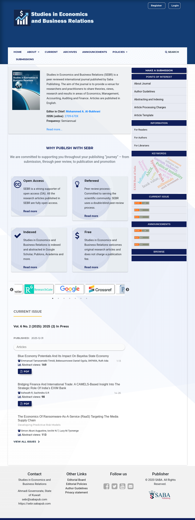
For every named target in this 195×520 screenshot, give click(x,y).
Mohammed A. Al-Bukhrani (83, 111)
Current (51, 51)
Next (127, 290)
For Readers (140, 129)
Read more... (54, 129)
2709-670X (71, 116)
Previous (12, 290)
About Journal (142, 83)
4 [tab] (70, 298)
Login (175, 5)
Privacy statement (76, 492)
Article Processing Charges (150, 107)
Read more (30, 211)
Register (156, 5)
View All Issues (25, 441)
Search (172, 51)
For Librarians (141, 145)
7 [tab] (86, 298)
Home (18, 51)
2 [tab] (58, 298)
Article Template (143, 115)
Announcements (94, 51)
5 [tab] (75, 298)
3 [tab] (64, 298)
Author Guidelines (144, 91)
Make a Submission (159, 70)
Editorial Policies (76, 484)
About (32, 51)
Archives (70, 51)
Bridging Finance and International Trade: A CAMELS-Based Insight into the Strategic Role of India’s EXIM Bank (69, 386)
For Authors (140, 137)
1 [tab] (53, 298)
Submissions (25, 59)
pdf (26, 371)
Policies (119, 51)
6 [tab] (81, 298)
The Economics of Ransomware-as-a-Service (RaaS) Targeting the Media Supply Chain (69, 421)
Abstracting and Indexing (148, 99)
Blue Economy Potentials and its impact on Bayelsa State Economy (63, 356)
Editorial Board (76, 480)
